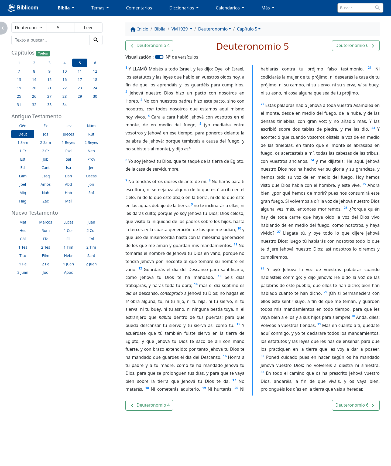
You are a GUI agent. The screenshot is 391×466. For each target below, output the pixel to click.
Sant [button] (91, 255)
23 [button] (80, 87)
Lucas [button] (68, 222)
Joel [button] (23, 184)
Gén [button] (22, 125)
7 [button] (19, 71)
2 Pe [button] (45, 263)
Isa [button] (68, 167)
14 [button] (34, 79)
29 (325, 292)
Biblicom (23, 8)
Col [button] (91, 238)
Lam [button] (22, 175)
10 (239, 228)
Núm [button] (91, 125)
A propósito (62, 453)
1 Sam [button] (22, 142)
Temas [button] (98, 8)
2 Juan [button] (91, 263)
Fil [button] (69, 238)
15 (238, 324)
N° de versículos (182, 57)
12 (140, 268)
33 (262, 372)
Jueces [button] (68, 134)
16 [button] (65, 79)
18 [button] (95, 79)
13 (219, 276)
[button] (149, 45)
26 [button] (34, 96)
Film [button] (45, 255)
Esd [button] (68, 150)
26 (346, 207)
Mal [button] (68, 201)
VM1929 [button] (180, 29)
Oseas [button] (91, 175)
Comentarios (139, 8)
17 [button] (80, 79)
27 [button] (49, 96)
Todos (43, 53)
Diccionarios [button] (182, 8)
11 (235, 244)
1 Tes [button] (22, 247)
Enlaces (32, 453)
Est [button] (23, 159)
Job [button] (46, 159)
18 (147, 388)
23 (373, 128)
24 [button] (95, 87)
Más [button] (266, 8)
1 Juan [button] (68, 263)
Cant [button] (46, 167)
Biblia (160, 29)
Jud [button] (46, 272)
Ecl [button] (22, 167)
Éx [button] (46, 125)
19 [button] (19, 87)
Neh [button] (91, 150)
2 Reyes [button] (91, 142)
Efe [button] (46, 238)
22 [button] (65, 87)
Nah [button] (45, 192)
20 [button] (34, 87)
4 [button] (65, 62)
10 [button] (65, 71)
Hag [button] (22, 201)
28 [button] (65, 96)
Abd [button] (68, 184)
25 (364, 184)
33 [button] (49, 104)
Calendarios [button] (228, 8)
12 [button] (95, 71)
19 (204, 388)
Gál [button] (23, 238)
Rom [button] (46, 230)
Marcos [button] (45, 222)
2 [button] (34, 62)
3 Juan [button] (22, 272)
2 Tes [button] (45, 247)
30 (353, 316)
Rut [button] (91, 134)
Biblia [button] (64, 8)
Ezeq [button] (46, 175)
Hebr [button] (68, 255)
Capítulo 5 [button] (247, 29)
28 (262, 268)
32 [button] (34, 104)
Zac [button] (46, 201)
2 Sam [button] (45, 142)
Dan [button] (68, 175)
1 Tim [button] (68, 247)
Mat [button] (22, 222)
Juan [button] (91, 222)
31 (319, 324)
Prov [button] (91, 159)
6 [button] (95, 62)
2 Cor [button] (91, 230)
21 (370, 67)
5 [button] (80, 62)
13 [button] (19, 79)
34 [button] (65, 104)
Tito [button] (22, 255)
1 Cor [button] (68, 230)
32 (262, 356)
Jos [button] (45, 134)
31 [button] (19, 104)
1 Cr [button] (22, 150)
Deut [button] (23, 134)
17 (234, 380)
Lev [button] (68, 125)
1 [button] (19, 62)
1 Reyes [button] (68, 142)
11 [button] (80, 71)
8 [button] (34, 71)
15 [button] (49, 79)
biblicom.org (41, 462)
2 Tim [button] (91, 247)
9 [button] (49, 71)
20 (236, 388)
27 (279, 231)
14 (196, 284)
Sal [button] (68, 159)
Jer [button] (91, 167)
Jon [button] (91, 184)
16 (225, 356)
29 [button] (80, 96)
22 (262, 104)
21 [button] (49, 87)
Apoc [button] (68, 272)
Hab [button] (68, 192)
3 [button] (49, 62)
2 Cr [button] (45, 150)
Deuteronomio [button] (213, 29)
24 (312, 160)
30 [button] (95, 96)
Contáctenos (97, 453)
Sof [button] (91, 192)
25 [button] (19, 96)
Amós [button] (46, 184)
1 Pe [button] (23, 263)
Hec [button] (22, 230)
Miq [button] (22, 192)
